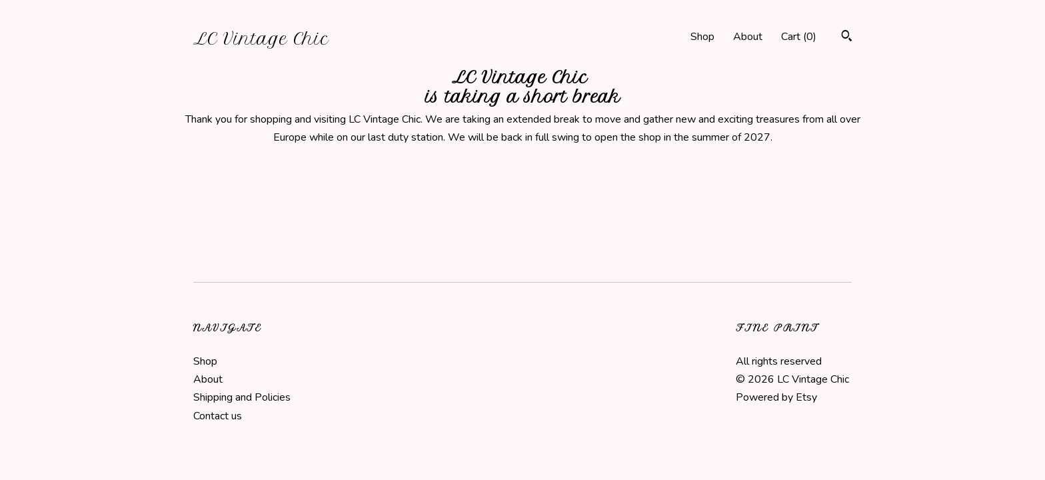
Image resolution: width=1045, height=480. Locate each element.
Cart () (798, 36)
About (747, 36)
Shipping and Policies (242, 397)
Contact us (217, 416)
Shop (702, 36)
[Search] (847, 37)
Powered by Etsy (776, 397)
